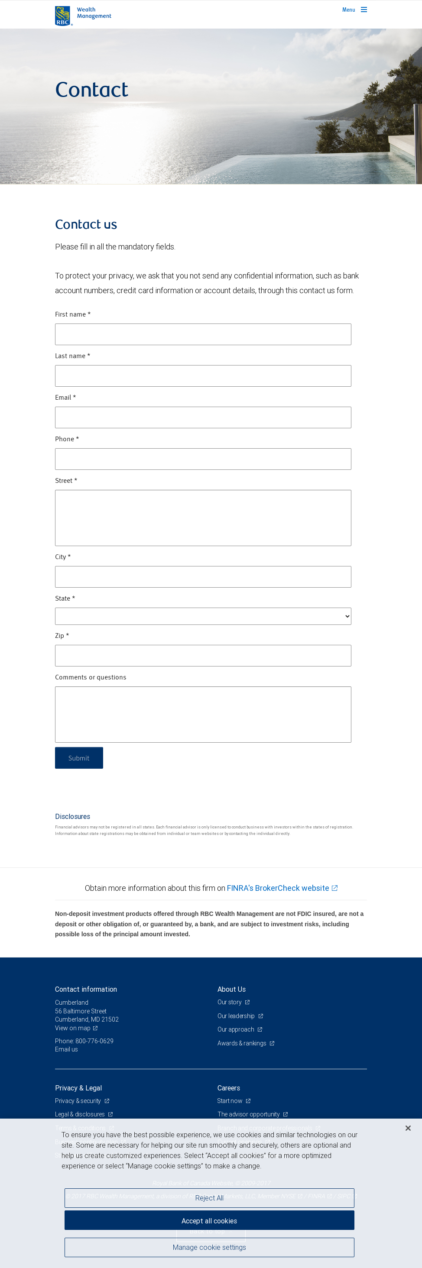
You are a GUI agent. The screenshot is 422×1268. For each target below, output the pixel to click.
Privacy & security (78, 1101)
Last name (73, 356)
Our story (230, 1002)
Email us (66, 1049)
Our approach (236, 1029)
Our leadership (236, 1016)
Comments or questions (91, 677)
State (65, 598)
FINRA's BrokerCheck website (278, 888)
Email (65, 398)
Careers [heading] (228, 1088)
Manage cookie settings (209, 1247)
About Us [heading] (231, 989)
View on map (73, 1028)
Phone (67, 439)
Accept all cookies (209, 1220)
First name (73, 314)
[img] (211, 106)
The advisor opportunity (249, 1114)
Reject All (209, 1198)
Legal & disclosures (80, 1114)
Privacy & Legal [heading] (78, 1088)
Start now (230, 1101)
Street (66, 481)
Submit (79, 758)
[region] (211, 1193)
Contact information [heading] (86, 989)
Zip (62, 636)
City (63, 557)
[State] (203, 616)
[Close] (408, 1128)
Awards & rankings (242, 1043)
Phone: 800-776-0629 (84, 1041)
